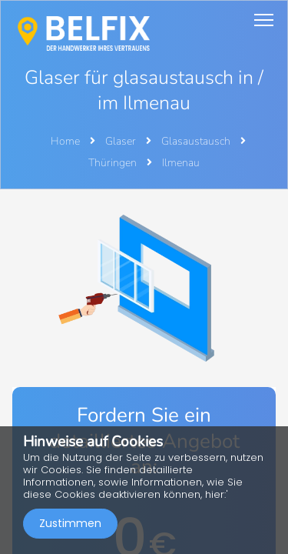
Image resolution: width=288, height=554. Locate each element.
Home (65, 141)
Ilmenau (181, 162)
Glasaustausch (197, 141)
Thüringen (113, 162)
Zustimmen (70, 523)
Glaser (121, 141)
